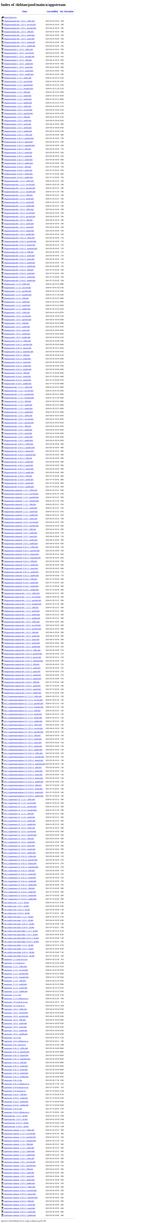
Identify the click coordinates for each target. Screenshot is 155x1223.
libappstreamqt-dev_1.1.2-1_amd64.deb (19, 206)
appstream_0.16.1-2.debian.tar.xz (16, 1084)
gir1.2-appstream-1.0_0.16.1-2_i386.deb (19, 871)
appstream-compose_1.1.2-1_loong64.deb (20, 1141)
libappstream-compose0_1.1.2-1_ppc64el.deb (21, 497)
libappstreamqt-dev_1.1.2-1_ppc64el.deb (19, 188)
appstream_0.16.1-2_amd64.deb (16, 1077)
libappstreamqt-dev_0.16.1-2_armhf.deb (19, 256)
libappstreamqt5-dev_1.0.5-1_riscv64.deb (20, 25)
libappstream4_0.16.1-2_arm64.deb (17, 366)
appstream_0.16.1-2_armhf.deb (16, 1066)
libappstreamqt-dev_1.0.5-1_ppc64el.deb (19, 217)
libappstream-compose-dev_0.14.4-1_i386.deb (21, 682)
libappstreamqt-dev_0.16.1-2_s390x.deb (19, 238)
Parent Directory (10, 17)
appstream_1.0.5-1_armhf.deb (15, 1023)
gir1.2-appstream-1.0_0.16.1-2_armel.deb (20, 878)
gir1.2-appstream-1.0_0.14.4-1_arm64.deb (20, 895)
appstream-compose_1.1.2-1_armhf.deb (19, 1148)
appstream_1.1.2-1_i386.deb (15, 981)
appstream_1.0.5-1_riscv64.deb (16, 1013)
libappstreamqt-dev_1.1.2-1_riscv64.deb (19, 185)
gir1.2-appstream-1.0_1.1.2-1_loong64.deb (20, 810)
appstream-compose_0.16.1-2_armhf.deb (19, 1205)
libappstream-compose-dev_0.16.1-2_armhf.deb (22, 668)
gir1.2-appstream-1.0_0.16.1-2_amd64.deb (20, 885)
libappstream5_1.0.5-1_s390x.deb (17, 312)
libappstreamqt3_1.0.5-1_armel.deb (17, 124)
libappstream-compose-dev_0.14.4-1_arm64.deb (22, 689)
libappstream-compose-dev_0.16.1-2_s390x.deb (22, 650)
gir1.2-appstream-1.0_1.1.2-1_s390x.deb (19, 799)
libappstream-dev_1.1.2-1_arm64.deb (18, 408)
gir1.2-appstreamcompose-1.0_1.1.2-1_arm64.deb (23, 718)
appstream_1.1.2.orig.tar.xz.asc (16, 959)
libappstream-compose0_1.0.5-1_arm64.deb (20, 540)
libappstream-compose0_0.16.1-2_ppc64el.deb (22, 551)
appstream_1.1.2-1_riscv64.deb (16, 970)
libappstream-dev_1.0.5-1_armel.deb (18, 433)
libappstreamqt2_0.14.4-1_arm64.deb (18, 174)
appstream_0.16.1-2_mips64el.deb (17, 1059)
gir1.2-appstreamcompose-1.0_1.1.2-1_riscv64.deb (23, 700)
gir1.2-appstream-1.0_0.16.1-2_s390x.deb (20, 856)
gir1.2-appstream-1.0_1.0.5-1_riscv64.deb (20, 831)
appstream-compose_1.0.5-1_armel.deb (19, 1176)
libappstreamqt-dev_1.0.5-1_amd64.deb (19, 234)
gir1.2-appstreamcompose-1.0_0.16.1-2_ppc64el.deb (24, 757)
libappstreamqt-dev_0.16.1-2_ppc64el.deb (20, 241)
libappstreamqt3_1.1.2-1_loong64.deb (18, 89)
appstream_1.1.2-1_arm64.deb (15, 988)
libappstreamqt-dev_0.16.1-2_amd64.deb (19, 266)
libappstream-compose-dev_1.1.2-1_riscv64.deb (22, 597)
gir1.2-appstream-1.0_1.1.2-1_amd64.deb (20, 824)
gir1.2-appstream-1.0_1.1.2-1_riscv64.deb (20, 803)
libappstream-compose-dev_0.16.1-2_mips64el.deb (23, 661)
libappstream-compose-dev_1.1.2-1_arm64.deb (22, 615)
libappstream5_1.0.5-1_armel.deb (17, 330)
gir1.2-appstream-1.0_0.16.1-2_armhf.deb (20, 874)
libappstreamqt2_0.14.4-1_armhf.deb (18, 170)
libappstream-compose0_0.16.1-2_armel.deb (21, 568)
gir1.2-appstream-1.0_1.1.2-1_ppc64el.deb (20, 807)
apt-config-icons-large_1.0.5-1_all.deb (18, 920)
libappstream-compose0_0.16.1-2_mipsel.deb (21, 554)
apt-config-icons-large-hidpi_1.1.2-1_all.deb (21, 931)
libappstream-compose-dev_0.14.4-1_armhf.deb (22, 686)
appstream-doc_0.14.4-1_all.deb (16, 1126)
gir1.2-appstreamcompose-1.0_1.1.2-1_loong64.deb (23, 707)
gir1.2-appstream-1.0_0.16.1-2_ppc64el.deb (20, 860)
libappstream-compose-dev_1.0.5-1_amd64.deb (22, 647)
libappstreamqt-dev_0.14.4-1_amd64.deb (19, 281)
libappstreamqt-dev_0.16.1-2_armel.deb (19, 259)
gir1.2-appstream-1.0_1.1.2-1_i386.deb (19, 814)
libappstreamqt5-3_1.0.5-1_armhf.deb (18, 64)
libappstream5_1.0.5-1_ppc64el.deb (17, 320)
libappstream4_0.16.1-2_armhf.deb (17, 359)
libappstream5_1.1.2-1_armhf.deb (17, 302)
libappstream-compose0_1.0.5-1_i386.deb (20, 529)
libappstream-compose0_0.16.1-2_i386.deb (20, 561)
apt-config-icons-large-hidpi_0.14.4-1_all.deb (21, 942)
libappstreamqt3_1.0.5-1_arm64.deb (18, 128)
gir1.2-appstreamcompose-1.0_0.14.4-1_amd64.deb (23, 796)
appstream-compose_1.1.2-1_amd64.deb (19, 1155)
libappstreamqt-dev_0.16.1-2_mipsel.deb (19, 245)
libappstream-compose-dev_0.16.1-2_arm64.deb (22, 675)
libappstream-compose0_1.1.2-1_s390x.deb (20, 490)
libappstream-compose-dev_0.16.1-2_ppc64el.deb (23, 654)
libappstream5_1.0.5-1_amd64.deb (17, 337)
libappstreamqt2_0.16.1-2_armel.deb (18, 156)
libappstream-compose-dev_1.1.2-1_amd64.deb (22, 618)
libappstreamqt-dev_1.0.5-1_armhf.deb (19, 224)
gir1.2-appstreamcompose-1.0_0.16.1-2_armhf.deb (23, 771)
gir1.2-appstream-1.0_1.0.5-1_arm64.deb (19, 849)
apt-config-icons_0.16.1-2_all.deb (17, 910)
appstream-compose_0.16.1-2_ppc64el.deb (20, 1190)
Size (61, 11)
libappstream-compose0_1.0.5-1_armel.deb (20, 536)
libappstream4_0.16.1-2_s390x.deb (17, 341)
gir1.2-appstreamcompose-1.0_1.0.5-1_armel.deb (22, 743)
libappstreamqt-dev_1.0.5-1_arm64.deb (19, 231)
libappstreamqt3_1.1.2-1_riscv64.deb (18, 81)
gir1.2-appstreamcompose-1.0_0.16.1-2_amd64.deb (23, 782)
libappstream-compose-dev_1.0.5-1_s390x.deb (22, 622)
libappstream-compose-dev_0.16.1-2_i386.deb (21, 664)
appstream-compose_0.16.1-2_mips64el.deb (21, 1198)
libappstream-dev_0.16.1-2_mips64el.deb (20, 455)
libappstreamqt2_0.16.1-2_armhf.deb (18, 153)
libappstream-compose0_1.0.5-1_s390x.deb (20, 519)
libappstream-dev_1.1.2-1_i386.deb (17, 401)
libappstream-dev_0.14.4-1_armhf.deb (18, 480)
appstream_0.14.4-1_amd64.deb (16, 1105)
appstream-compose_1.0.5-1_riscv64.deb (19, 1162)
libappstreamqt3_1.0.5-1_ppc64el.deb (18, 113)
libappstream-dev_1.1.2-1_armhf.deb (18, 405)
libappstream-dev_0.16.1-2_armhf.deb (18, 462)
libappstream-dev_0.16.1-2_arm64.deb (18, 469)
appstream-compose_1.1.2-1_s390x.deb (19, 1130)
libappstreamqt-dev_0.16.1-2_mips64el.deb (20, 249)
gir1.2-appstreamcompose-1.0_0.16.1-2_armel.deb (23, 775)
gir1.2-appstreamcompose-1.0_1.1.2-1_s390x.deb (23, 696)
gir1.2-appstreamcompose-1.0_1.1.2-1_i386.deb (22, 711)
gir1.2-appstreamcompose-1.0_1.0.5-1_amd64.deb (23, 750)
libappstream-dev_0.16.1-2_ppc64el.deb (19, 448)
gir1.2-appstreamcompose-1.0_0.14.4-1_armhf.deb (23, 789)
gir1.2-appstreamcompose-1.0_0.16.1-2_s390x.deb (23, 753)
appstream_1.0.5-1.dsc (12, 1038)
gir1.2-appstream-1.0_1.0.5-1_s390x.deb (19, 828)
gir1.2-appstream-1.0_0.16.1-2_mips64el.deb (21, 867)
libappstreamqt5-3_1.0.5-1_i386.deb (18, 60)
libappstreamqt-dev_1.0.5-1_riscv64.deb (19, 213)
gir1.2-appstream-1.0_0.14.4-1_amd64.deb (20, 899)
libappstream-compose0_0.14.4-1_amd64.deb (21, 590)
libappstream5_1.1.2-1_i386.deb (16, 298)
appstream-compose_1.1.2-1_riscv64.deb (19, 1134)
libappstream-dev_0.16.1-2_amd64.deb (19, 472)
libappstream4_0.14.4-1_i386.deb (17, 373)
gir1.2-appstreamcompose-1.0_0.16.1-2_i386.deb (22, 767)
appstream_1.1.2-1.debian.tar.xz (16, 999)
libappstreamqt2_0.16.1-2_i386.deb (17, 149)
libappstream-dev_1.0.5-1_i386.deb (17, 426)
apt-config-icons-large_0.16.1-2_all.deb (19, 924)
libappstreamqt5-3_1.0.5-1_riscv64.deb (19, 53)
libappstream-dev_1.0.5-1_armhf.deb (18, 430)
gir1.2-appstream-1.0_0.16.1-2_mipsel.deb (20, 863)
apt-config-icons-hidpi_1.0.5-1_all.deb (18, 949)
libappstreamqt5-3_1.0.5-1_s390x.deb (18, 49)
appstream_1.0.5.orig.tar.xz (14, 1006)
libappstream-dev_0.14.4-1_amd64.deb (19, 487)
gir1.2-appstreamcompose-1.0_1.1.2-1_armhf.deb (23, 714)
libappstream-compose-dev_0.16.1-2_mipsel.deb (22, 657)
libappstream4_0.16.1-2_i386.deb (17, 355)
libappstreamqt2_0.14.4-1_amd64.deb (18, 177)
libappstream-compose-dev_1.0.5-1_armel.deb (21, 640)
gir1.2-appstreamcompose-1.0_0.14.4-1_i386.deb (22, 785)
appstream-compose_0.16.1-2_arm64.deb (19, 1212)
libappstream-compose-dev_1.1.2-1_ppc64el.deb (22, 600)
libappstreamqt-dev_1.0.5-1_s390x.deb (19, 209)
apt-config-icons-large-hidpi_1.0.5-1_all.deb (21, 935)
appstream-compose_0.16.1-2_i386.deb (19, 1201)
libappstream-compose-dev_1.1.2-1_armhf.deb (22, 611)
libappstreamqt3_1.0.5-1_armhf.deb (17, 121)
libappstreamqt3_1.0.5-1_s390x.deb (17, 106)
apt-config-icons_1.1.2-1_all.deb (16, 903)
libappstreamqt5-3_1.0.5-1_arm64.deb (18, 71)
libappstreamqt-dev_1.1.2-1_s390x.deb (19, 181)
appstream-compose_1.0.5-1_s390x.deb (19, 1158)
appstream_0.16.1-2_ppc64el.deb (16, 1052)
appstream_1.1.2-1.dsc (12, 995)
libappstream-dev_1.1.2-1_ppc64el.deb (19, 394)
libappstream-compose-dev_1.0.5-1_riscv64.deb (22, 625)
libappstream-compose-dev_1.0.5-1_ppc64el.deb (22, 629)
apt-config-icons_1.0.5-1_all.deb (16, 906)
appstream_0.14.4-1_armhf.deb (16, 1098)
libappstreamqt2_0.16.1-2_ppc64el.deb (19, 138)
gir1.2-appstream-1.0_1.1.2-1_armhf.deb (19, 817)
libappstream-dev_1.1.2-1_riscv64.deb (18, 391)
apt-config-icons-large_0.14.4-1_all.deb (19, 927)
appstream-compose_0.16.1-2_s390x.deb (19, 1187)
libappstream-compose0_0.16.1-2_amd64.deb (21, 576)
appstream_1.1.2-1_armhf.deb (15, 984)
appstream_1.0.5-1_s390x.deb (15, 1009)
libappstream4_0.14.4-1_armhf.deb (17, 376)
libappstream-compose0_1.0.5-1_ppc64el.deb (21, 526)
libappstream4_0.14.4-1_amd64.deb (17, 384)
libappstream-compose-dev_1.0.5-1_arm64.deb (22, 643)
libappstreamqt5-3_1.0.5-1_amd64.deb (18, 74)
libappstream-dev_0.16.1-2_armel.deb (18, 465)
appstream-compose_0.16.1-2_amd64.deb (20, 1215)
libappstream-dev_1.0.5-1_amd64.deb (18, 440)
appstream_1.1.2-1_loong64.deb (16, 977)
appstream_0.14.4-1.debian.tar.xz (16, 1112)
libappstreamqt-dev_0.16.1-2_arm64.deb (19, 263)
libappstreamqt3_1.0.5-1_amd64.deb (18, 131)
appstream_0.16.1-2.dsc (13, 1080)
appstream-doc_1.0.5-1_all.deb (16, 1119)
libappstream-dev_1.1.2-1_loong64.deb (19, 398)
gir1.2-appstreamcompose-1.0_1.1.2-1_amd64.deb (23, 721)
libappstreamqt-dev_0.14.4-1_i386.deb (18, 270)
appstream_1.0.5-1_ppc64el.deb (16, 1016)
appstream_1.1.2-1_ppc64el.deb (16, 974)
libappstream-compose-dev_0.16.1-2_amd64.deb (22, 679)
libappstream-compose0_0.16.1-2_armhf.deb (21, 565)
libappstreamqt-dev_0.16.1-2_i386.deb (18, 252)
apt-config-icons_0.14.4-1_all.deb (17, 913)
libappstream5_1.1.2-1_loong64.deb (18, 295)
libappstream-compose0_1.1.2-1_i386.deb (20, 504)
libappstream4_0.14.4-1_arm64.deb (17, 380)
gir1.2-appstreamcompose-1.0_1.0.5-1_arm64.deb (23, 746)
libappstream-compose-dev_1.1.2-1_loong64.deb (22, 604)
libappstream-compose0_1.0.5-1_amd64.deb (21, 544)
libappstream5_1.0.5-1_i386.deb (16, 323)
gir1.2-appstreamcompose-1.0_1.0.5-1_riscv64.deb (23, 728)
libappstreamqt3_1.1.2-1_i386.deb (17, 92)
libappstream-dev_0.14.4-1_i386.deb (18, 476)
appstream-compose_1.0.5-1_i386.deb (18, 1169)
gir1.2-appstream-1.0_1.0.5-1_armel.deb (19, 846)
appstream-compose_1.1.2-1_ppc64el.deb (20, 1137)
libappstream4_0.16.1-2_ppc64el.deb (18, 344)
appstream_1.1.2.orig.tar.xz (14, 963)
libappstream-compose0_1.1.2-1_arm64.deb (20, 512)
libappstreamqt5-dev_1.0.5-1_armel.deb (19, 39)
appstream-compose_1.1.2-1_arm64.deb (19, 1151)
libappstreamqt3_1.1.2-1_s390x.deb (17, 78)
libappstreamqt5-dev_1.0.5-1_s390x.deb (19, 21)
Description (69, 11)
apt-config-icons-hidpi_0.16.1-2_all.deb (19, 952)
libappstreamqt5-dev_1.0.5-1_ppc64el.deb (20, 28)
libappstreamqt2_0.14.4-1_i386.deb (17, 167)
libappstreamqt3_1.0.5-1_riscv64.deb (18, 110)
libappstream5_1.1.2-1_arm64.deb (17, 305)
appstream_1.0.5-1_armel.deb (15, 1027)
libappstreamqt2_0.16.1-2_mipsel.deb (18, 142)
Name (24, 11)
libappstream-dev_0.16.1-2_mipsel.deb (19, 451)
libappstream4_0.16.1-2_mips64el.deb (18, 352)
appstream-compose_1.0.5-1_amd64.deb (19, 1183)
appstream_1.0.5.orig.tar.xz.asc (16, 1002)
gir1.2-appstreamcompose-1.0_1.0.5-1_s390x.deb (23, 725)
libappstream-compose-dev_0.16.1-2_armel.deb (22, 672)
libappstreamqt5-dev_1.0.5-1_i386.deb (18, 32)
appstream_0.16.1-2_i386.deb (15, 1063)
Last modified (52, 11)
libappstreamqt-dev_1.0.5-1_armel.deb (18, 227)
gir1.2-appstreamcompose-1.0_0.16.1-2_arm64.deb (23, 778)
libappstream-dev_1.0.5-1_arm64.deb (18, 437)
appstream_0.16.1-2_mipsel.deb (16, 1055)
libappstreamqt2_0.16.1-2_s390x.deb (18, 135)
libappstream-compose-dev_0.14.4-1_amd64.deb (22, 693)
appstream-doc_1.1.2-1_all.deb (16, 1116)
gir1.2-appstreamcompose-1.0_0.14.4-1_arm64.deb (23, 792)
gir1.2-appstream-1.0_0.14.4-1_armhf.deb (20, 892)
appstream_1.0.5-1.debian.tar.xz (16, 1041)
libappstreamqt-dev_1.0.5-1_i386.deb (18, 220)
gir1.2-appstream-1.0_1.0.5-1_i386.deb (19, 839)
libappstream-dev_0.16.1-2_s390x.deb (18, 444)
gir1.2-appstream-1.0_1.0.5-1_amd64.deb (20, 853)
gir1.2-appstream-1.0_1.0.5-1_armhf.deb (19, 842)
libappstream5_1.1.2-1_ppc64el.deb (17, 291)
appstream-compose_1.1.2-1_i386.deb (18, 1144)
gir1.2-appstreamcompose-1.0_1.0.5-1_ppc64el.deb (23, 732)
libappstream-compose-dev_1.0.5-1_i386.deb (21, 632)
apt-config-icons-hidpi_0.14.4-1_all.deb (19, 956)
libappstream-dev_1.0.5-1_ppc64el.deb (19, 423)
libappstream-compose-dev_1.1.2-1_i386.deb (21, 608)
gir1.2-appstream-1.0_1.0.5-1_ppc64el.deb (20, 835)
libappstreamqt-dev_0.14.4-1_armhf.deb (19, 273)
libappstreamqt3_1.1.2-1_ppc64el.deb (18, 85)
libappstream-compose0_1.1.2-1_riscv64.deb (21, 494)
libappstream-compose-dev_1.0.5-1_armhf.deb (22, 636)
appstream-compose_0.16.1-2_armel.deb (19, 1208)
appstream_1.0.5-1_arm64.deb (15, 1031)
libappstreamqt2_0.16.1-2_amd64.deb (18, 163)
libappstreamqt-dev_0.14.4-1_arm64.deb (19, 277)
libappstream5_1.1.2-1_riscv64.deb (17, 288)
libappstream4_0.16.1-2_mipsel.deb (17, 348)
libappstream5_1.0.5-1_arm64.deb (17, 334)
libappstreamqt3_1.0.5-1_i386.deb (17, 117)
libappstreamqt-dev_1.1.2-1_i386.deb (18, 195)
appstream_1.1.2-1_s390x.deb (15, 967)
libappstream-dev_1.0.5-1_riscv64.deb (18, 419)
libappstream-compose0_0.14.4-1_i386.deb (20, 579)
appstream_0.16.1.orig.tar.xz (15, 1045)
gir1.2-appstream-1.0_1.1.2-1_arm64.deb (19, 821)
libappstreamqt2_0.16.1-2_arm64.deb (18, 160)
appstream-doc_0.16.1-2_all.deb (16, 1123)
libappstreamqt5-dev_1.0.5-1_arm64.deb (19, 42)
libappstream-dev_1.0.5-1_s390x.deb (18, 416)
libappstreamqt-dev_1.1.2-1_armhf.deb (19, 199)
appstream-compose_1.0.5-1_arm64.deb (19, 1180)
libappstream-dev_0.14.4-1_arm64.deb (18, 483)
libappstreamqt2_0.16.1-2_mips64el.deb (19, 145)
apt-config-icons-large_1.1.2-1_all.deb (18, 917)
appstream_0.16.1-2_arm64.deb (16, 1073)
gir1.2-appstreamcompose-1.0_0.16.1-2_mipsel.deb (23, 760)
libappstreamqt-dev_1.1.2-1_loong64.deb (19, 192)
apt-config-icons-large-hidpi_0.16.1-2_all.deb (21, 938)
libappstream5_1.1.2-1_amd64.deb (17, 309)
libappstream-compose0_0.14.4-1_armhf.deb (21, 583)
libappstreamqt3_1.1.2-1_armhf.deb (17, 96)
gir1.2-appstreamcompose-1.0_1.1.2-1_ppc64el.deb (23, 703)
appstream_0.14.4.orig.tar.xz (15, 1091)
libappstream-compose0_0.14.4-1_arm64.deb (21, 586)
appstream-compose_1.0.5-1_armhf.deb (19, 1173)
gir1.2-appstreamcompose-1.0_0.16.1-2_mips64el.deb (24, 764)
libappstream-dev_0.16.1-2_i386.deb (18, 458)
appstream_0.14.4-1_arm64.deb (16, 1102)
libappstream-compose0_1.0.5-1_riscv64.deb (21, 522)
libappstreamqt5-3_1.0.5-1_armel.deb (18, 67)
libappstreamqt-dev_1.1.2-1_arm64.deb (19, 202)
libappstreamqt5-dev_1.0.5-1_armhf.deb (19, 35)
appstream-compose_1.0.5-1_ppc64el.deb (20, 1166)
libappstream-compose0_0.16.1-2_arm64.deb (21, 572)
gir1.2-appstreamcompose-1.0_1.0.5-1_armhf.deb (23, 739)
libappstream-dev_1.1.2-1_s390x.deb (18, 387)
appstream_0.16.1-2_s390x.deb (16, 1048)
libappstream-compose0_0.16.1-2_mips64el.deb (22, 558)
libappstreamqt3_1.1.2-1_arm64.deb (18, 99)
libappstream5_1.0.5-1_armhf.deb (17, 327)
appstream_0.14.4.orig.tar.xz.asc (16, 1087)
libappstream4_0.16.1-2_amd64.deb (17, 369)
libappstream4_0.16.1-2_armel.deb (17, 362)
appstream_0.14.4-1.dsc (13, 1109)
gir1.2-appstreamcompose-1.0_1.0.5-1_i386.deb (22, 735)
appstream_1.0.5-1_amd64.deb (16, 1034)
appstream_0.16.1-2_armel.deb (16, 1070)
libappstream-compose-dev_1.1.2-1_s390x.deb (22, 593)
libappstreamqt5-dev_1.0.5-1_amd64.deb (19, 46)
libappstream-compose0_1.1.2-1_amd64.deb (21, 515)
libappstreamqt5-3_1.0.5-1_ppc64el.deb (19, 57)
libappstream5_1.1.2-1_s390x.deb (17, 284)
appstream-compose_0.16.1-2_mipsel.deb (20, 1194)
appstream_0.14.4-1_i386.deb (15, 1094)
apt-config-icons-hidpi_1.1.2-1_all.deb (18, 945)
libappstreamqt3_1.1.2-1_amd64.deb (18, 103)
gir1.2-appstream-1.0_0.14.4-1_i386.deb (19, 888)
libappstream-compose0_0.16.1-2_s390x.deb (21, 547)
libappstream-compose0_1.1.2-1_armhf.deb (20, 508)
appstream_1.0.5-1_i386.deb (15, 1020)
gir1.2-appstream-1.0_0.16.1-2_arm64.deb (20, 881)
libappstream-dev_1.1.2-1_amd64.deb (18, 412)
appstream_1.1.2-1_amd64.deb (16, 991)
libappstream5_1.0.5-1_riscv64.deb (17, 316)
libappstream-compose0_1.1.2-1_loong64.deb (21, 501)
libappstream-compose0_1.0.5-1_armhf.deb (20, 533)
